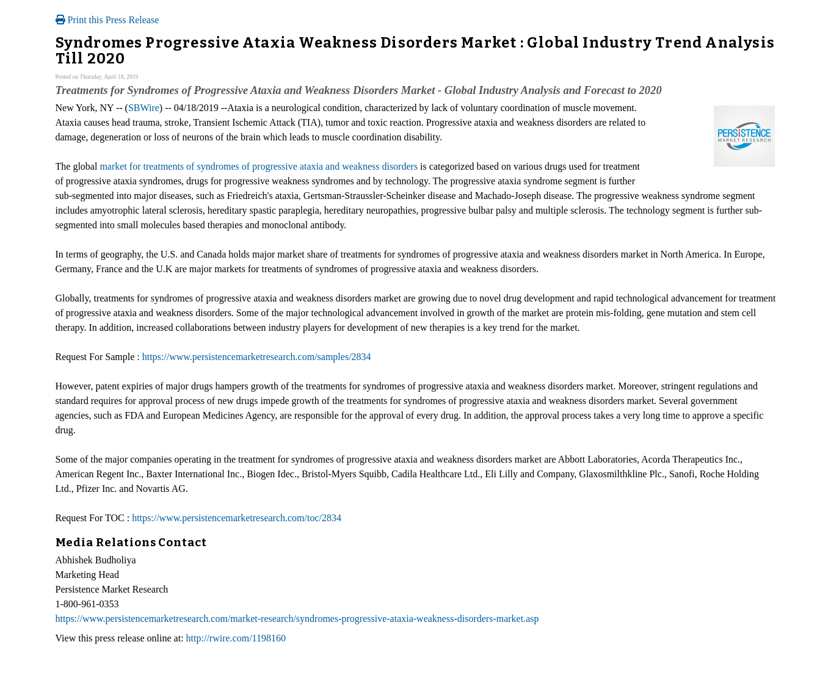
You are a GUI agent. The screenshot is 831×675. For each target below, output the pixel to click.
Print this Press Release (107, 20)
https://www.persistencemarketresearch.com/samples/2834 (256, 357)
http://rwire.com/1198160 (236, 638)
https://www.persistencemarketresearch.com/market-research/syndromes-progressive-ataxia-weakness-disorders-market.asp (297, 618)
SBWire (143, 108)
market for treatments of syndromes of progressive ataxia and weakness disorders (259, 166)
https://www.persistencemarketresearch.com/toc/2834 (236, 518)
